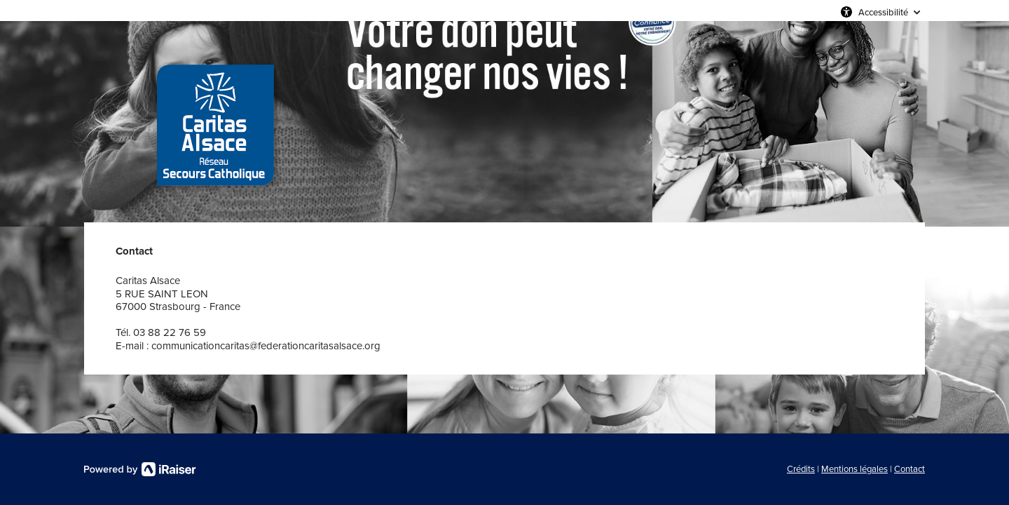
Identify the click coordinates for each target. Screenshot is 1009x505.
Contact (909, 469)
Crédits (801, 469)
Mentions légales (854, 469)
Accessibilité (883, 12)
